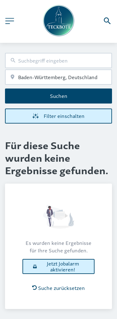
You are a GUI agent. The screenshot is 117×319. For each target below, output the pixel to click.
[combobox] (58, 60)
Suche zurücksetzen (58, 287)
